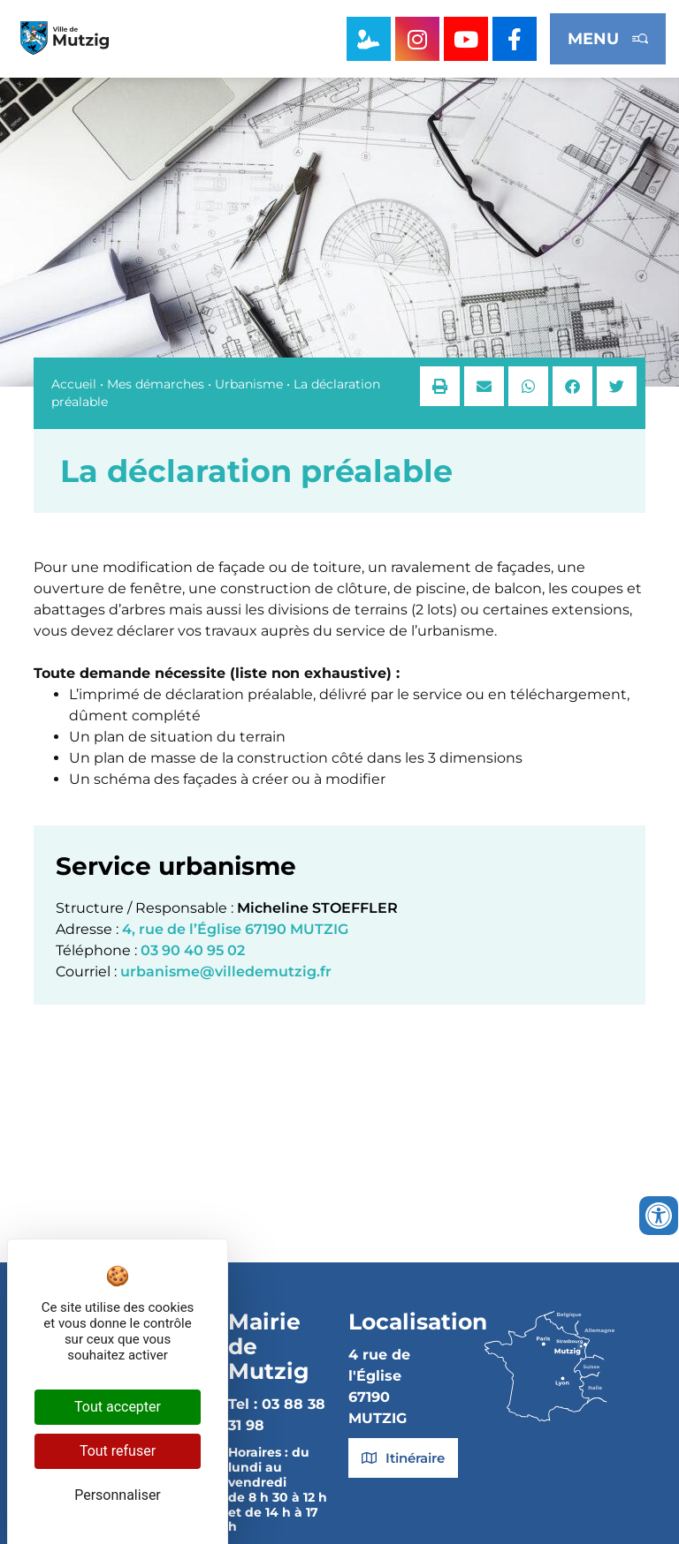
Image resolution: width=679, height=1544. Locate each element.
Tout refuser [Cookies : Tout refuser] (118, 1450)
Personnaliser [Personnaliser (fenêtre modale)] (117, 1495)
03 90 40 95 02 (193, 950)
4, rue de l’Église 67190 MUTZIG (235, 929)
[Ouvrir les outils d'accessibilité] (658, 1215)
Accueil (73, 384)
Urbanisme (249, 384)
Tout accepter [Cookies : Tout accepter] (117, 1406)
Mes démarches (155, 384)
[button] (440, 386)
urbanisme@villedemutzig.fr (226, 971)
